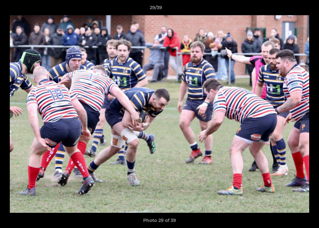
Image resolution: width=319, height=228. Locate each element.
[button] (292, 9)
